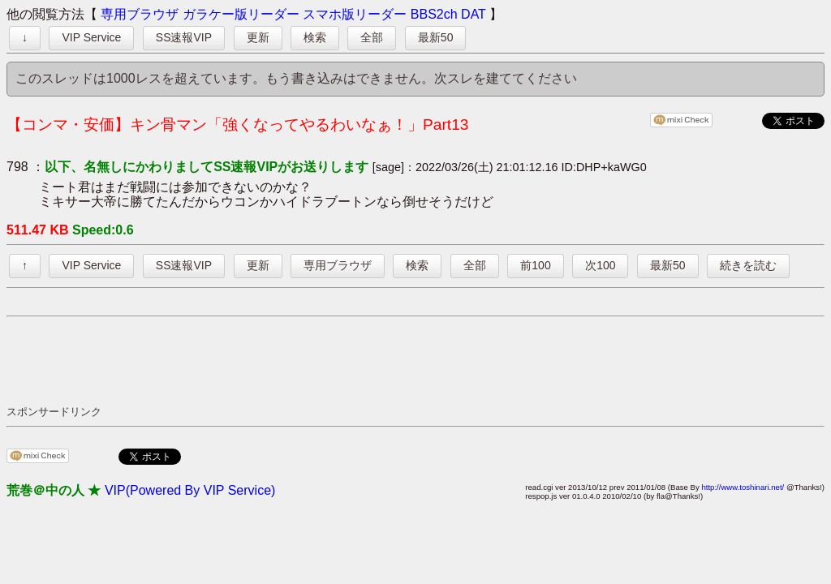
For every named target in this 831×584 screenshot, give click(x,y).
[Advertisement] (301, 360)
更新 (258, 37)
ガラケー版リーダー (241, 14)
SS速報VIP (184, 37)
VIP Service (91, 37)
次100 (600, 265)
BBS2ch (434, 14)
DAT (473, 14)
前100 (535, 265)
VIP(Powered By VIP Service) (190, 490)
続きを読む (748, 265)
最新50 (436, 37)
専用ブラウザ (140, 14)
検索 (315, 37)
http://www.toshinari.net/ (742, 487)
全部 (371, 37)
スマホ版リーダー (355, 14)
